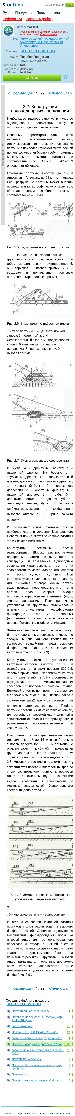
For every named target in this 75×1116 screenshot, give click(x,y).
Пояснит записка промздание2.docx (35, 1080)
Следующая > (60, 93)
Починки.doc (20, 1074)
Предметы (23, 13)
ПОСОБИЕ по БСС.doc (27, 1059)
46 (68, 1026)
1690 (67, 1044)
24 (68, 1032)
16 (68, 1080)
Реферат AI (12, 19)
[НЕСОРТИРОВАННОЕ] (37, 51)
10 (68, 1050)
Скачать (32, 77)
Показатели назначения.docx (30, 1011)
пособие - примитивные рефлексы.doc (37, 1038)
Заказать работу (39, 19)
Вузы (7, 13)
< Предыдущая (20, 93)
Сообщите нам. (48, 34)
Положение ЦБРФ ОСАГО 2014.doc (35, 1032)
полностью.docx (22, 1026)
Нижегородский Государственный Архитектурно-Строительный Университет (44, 42)
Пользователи (48, 13)
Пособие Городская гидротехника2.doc (37, 1044)
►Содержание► (3, 154)
